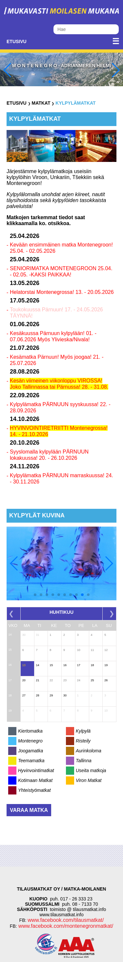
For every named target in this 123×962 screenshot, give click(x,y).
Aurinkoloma (88, 750)
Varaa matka (29, 810)
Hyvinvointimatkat (36, 770)
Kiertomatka (30, 731)
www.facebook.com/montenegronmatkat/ (65, 926)
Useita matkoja (91, 770)
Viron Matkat (88, 780)
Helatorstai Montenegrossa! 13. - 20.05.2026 (62, 292)
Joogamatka (30, 750)
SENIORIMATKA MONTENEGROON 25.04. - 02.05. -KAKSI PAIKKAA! (61, 271)
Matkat (40, 103)
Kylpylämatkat (75, 103)
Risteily (83, 740)
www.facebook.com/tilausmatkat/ (66, 920)
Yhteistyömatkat (34, 790)
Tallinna (84, 760)
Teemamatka (31, 760)
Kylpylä (83, 731)
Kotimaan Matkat (35, 780)
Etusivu (17, 41)
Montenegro (30, 740)
